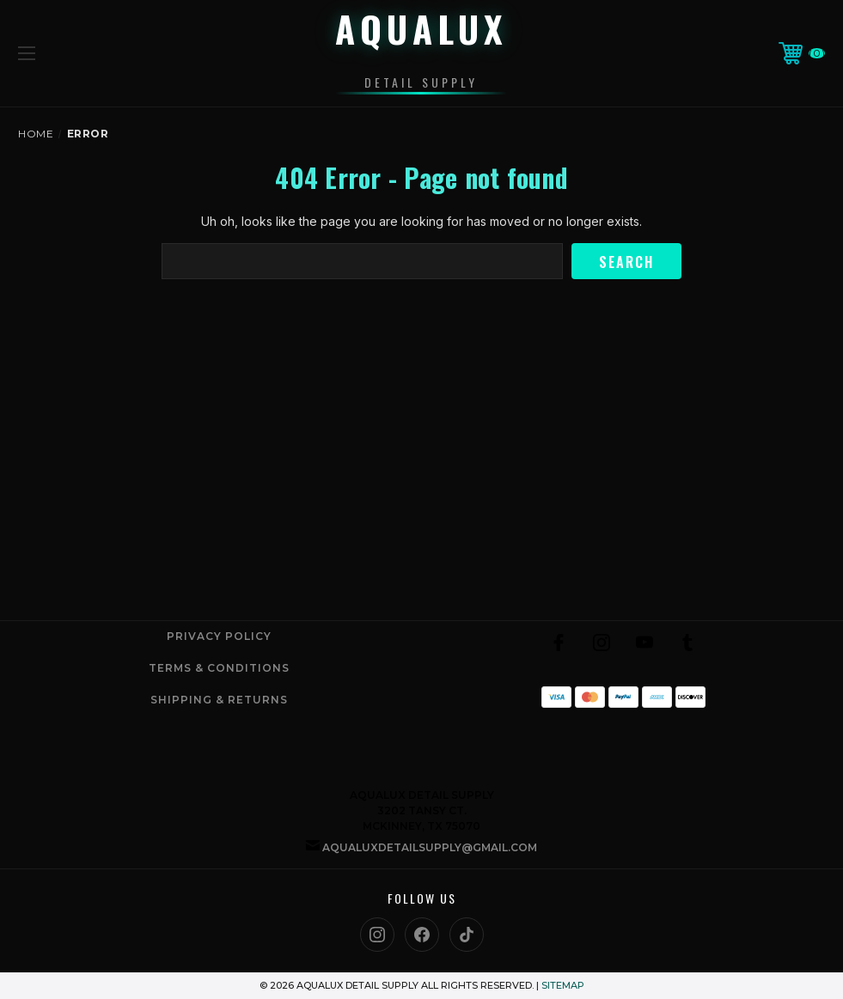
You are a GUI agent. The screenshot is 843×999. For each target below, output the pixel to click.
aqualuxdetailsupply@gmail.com (429, 847)
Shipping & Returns (219, 699)
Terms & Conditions (219, 667)
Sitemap (562, 985)
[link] (623, 739)
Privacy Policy (219, 636)
